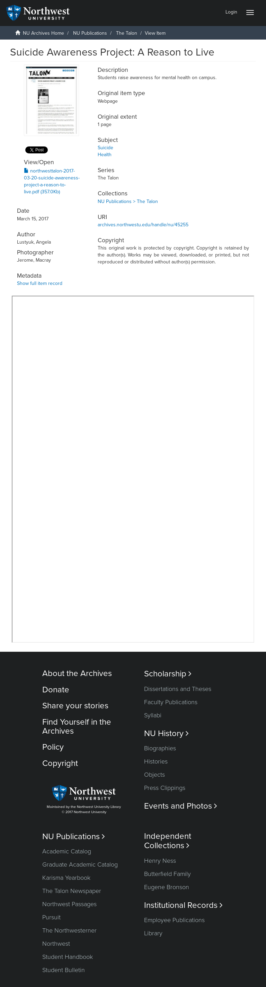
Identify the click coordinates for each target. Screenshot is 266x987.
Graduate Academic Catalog (80, 864)
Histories (156, 761)
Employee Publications (174, 920)
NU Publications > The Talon (128, 201)
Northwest (56, 943)
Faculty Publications (170, 702)
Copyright (60, 763)
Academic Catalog (66, 851)
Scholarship (168, 674)
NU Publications (90, 33)
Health (105, 155)
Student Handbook (67, 957)
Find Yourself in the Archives (76, 726)
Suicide (105, 148)
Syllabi (152, 715)
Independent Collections (167, 841)
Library (153, 933)
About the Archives (77, 673)
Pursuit (51, 917)
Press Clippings (164, 788)
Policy (53, 747)
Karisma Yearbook (66, 877)
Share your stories (75, 706)
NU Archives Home (43, 33)
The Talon (126, 33)
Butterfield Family (167, 874)
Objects (154, 774)
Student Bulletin (63, 970)
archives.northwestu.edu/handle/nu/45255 (143, 225)
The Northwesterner (69, 930)
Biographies (160, 748)
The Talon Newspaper (71, 891)
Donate (55, 690)
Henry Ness (160, 860)
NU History (166, 733)
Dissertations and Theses (177, 689)
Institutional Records (183, 905)
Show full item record (39, 283)
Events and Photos (180, 806)
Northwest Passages (69, 904)
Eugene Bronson (166, 887)
